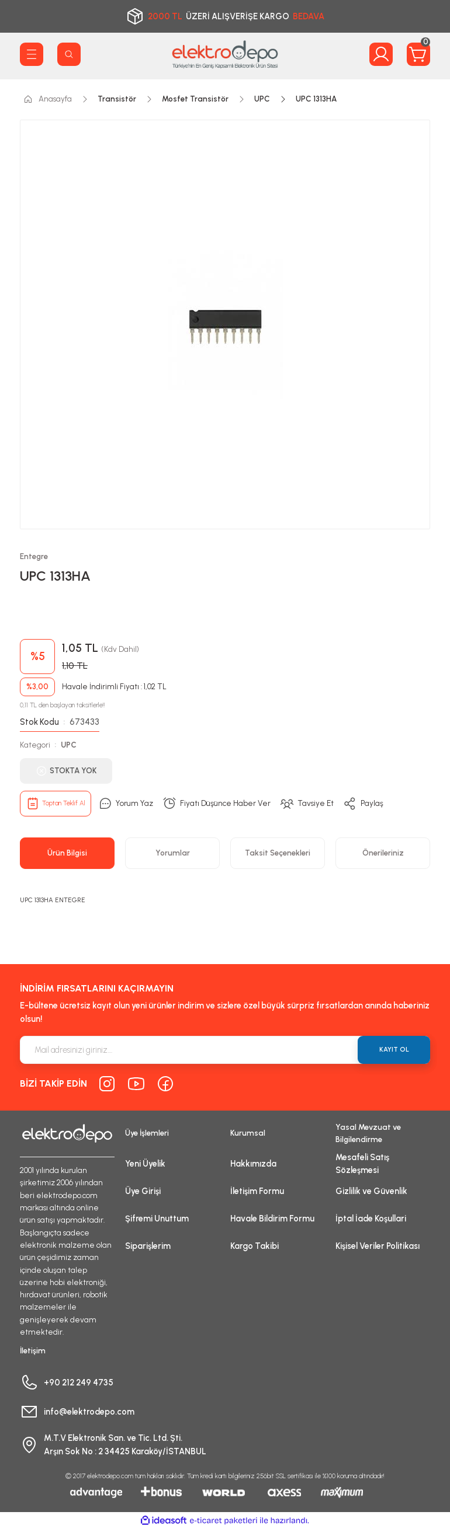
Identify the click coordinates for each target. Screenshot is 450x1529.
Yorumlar (172, 852)
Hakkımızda (253, 1163)
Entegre (34, 556)
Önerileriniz (383, 852)
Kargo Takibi (254, 1246)
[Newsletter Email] (225, 1050)
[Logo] (225, 54)
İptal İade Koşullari (370, 1218)
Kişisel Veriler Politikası (377, 1246)
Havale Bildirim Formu (272, 1218)
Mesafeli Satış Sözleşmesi (362, 1163)
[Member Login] (381, 54)
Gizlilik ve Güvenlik (371, 1191)
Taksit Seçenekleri (277, 852)
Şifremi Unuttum (157, 1218)
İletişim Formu (257, 1191)
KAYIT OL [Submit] (394, 1049)
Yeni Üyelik (145, 1163)
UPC (69, 744)
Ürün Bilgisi (67, 852)
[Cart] (418, 54)
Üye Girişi (143, 1191)
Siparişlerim (148, 1246)
